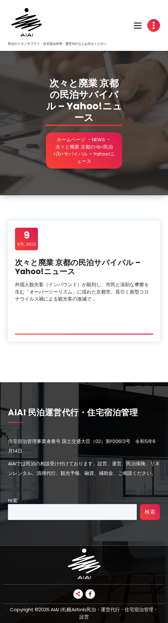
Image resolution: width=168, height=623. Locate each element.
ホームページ (71, 139)
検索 (13, 500)
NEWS (98, 139)
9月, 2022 (26, 238)
